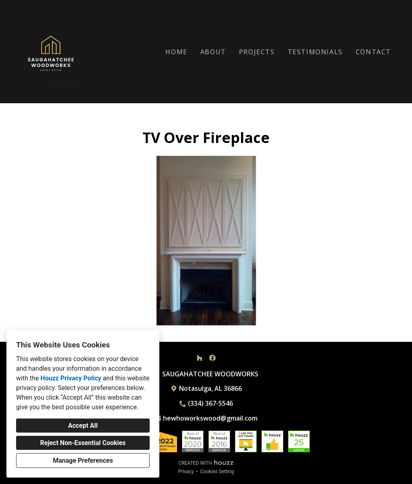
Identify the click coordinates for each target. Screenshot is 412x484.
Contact (373, 51)
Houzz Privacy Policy (70, 378)
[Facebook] (212, 358)
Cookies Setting (217, 471)
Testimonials (315, 51)
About (213, 51)
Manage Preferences (83, 460)
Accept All (83, 425)
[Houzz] (199, 358)
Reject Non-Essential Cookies (83, 443)
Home (176, 51)
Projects (257, 51)
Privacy (186, 471)
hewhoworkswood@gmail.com (210, 418)
